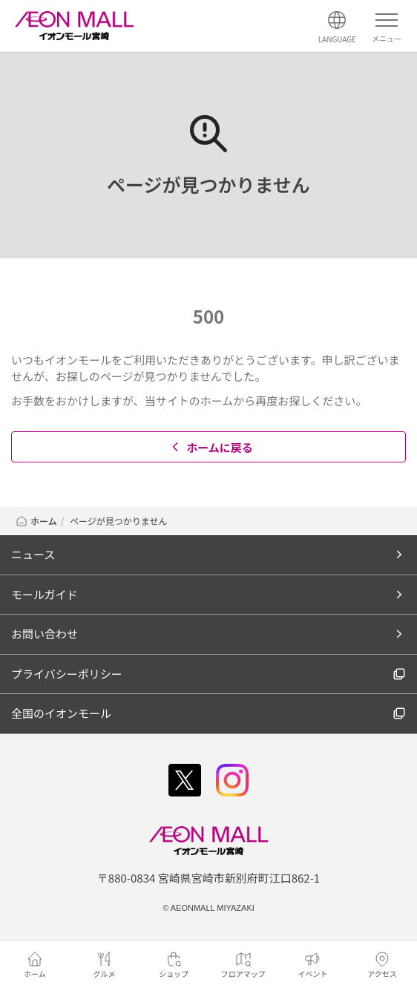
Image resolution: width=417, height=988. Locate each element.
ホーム (36, 520)
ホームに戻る (210, 447)
